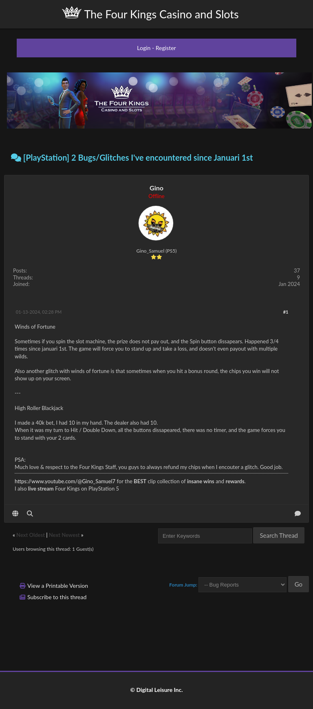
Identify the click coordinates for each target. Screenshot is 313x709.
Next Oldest (30, 535)
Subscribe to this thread (56, 596)
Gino (156, 188)
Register (166, 47)
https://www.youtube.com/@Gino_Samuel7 (65, 481)
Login (143, 47)
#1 (286, 311)
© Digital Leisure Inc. (156, 689)
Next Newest (64, 535)
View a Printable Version (57, 585)
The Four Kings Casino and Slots (150, 13)
